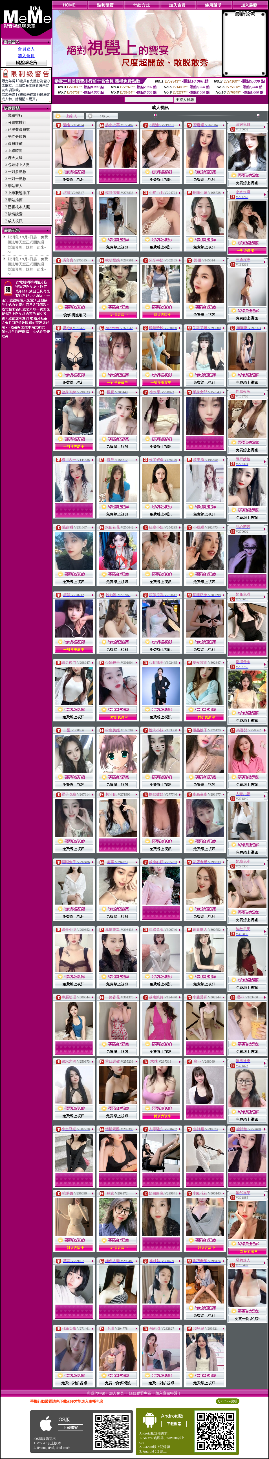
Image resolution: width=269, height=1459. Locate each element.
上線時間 (15, 150)
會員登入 (26, 49)
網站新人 (15, 186)
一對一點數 (17, 179)
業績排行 (15, 115)
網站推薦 (15, 200)
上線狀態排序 (19, 193)
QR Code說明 (227, 1401)
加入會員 (26, 56)
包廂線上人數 (19, 165)
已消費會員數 (19, 129)
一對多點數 (17, 172)
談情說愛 (15, 214)
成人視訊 (15, 221)
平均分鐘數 (17, 136)
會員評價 (15, 143)
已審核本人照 (19, 207)
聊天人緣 (15, 158)
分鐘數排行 (17, 122)
